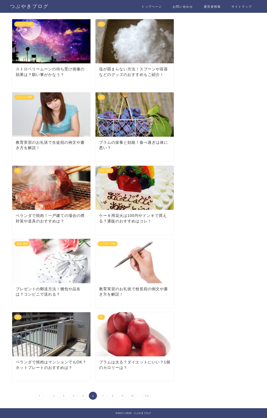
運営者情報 (212, 7)
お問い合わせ (183, 7)
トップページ (151, 7)
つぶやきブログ (29, 6)
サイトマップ (241, 7)
